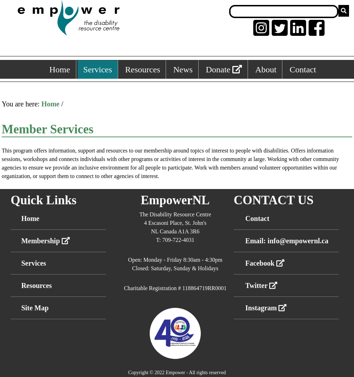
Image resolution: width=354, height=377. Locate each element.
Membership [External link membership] (45, 241)
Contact (257, 218)
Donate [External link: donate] (224, 69)
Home (51, 104)
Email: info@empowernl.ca (286, 241)
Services (33, 263)
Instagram (266, 308)
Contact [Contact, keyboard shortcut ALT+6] (302, 69)
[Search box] (283, 11)
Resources (36, 285)
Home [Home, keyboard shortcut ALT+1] (59, 69)
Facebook (264, 263)
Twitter (261, 285)
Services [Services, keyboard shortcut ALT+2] (97, 69)
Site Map (35, 308)
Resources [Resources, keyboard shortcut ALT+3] (142, 69)
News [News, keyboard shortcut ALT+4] (183, 69)
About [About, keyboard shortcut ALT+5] (265, 69)
